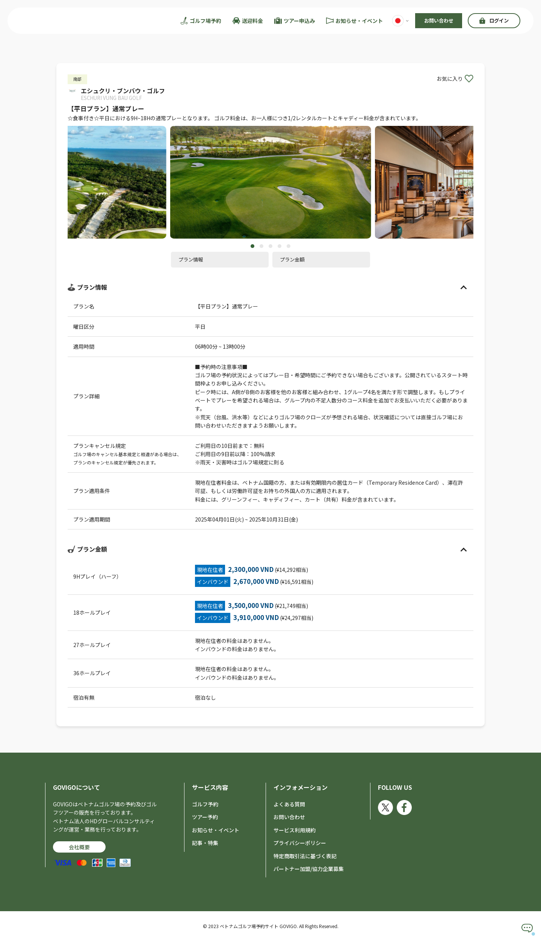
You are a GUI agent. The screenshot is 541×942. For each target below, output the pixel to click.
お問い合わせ (438, 20)
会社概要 (79, 847)
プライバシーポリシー (300, 844)
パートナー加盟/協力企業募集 (309, 869)
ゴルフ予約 (205, 805)
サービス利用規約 (295, 831)
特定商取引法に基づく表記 (305, 856)
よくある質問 (289, 805)
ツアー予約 (205, 818)
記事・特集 (205, 844)
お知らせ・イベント (215, 831)
